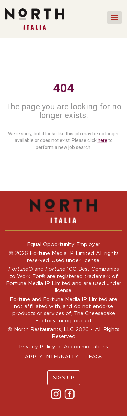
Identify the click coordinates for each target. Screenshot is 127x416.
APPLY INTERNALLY (52, 356)
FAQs (95, 356)
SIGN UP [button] (64, 377)
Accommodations (86, 346)
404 (63, 88)
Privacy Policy (37, 346)
